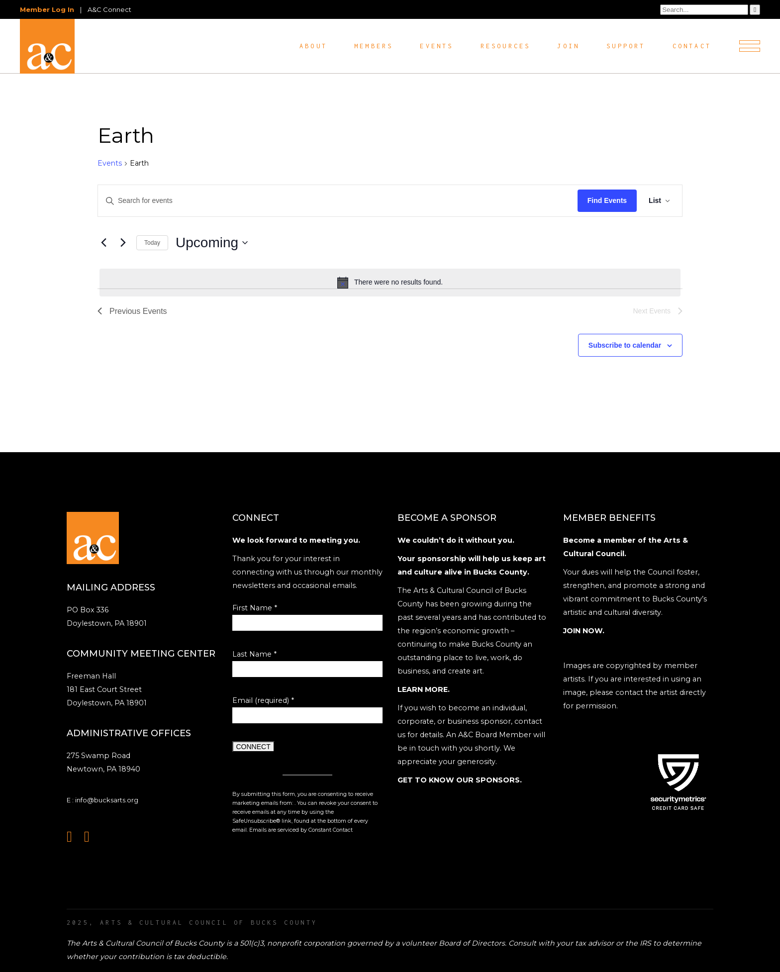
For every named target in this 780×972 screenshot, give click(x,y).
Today (152, 242)
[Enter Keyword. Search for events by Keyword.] (338, 200)
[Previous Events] (103, 243)
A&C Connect (109, 9)
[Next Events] (123, 243)
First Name (254, 607)
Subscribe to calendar (624, 345)
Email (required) (263, 700)
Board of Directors (472, 943)
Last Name (254, 654)
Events (110, 163)
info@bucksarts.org (106, 800)
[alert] (390, 282)
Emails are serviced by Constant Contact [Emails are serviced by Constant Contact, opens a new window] (301, 830)
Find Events (607, 200)
